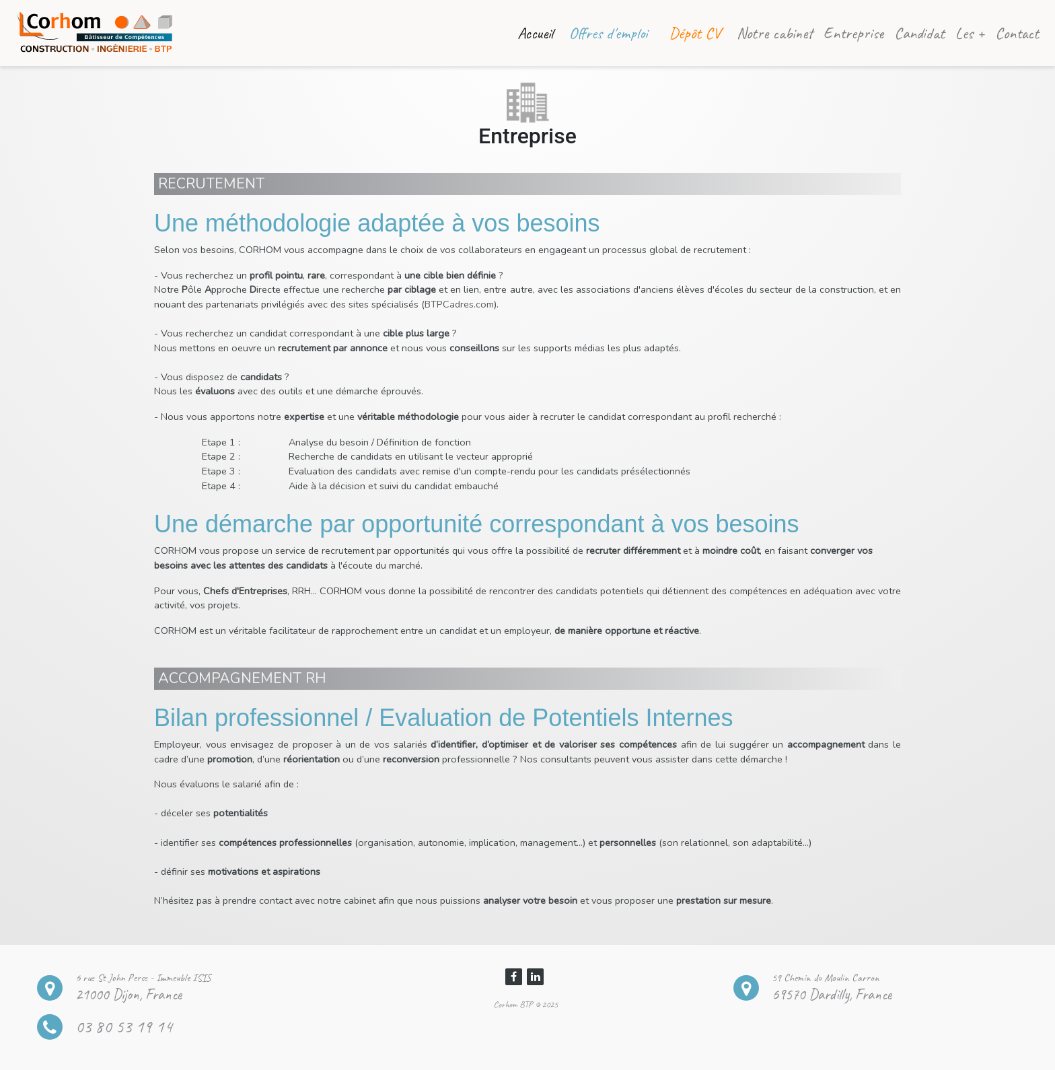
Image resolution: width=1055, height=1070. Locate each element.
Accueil (537, 31)
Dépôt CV (695, 33)
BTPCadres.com (459, 304)
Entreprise (853, 33)
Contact (1017, 33)
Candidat (919, 33)
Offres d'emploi (608, 33)
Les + (969, 33)
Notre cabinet (775, 33)
